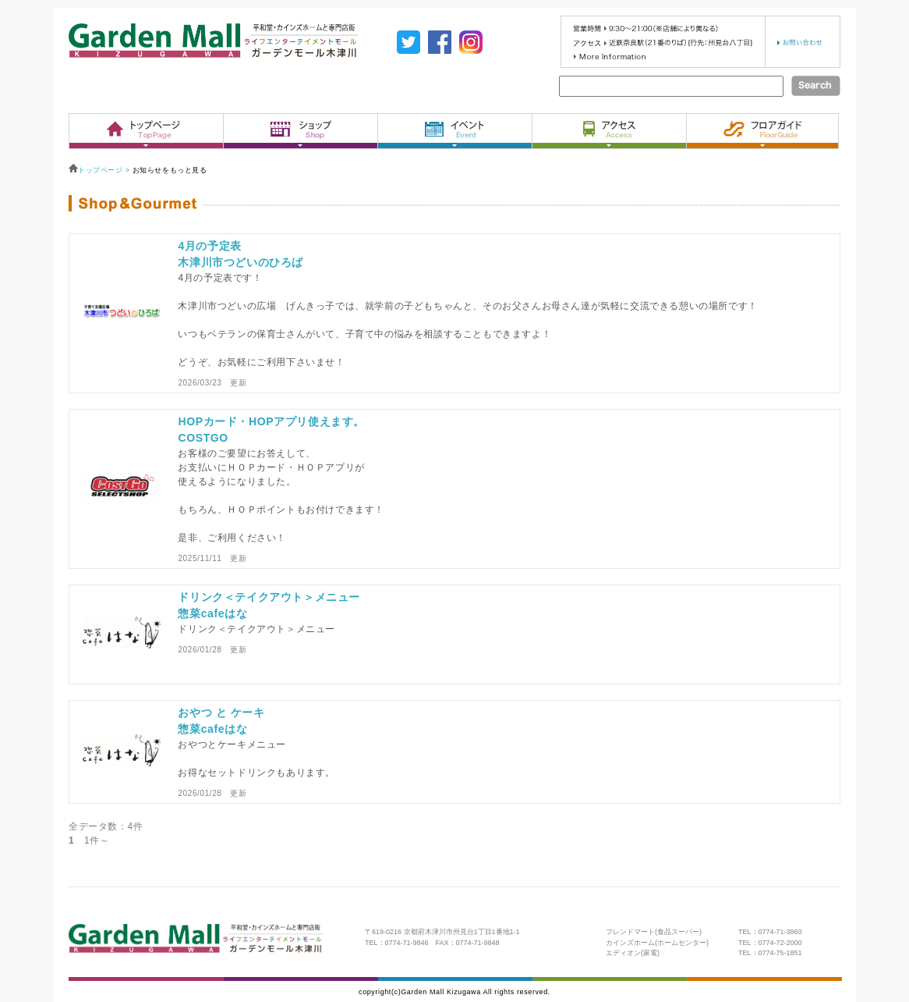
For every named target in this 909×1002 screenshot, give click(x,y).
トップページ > (101, 170)
